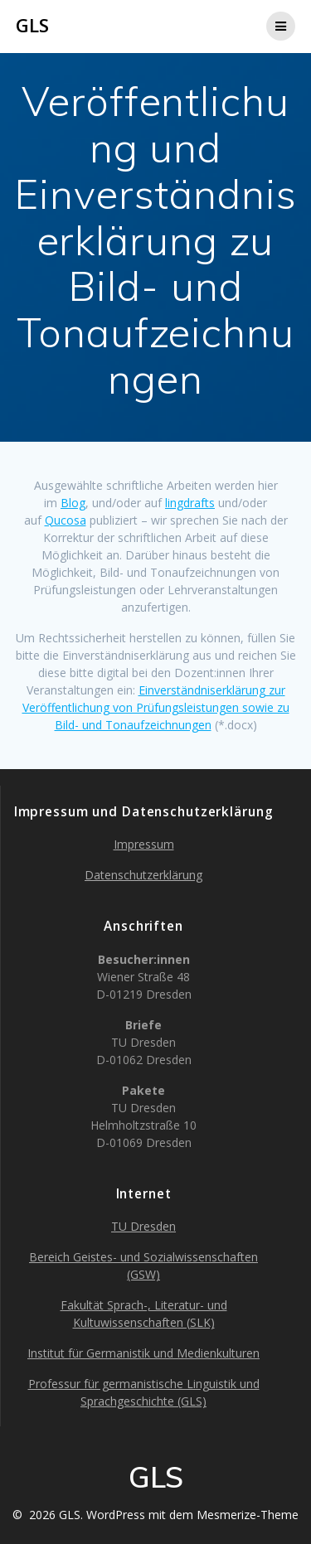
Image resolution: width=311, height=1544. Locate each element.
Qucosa (65, 520)
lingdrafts (190, 503)
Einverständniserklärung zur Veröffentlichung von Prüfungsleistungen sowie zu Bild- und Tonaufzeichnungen (155, 707)
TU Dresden (143, 1226)
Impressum (144, 844)
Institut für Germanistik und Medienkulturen (143, 1353)
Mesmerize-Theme (248, 1514)
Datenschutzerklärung (143, 875)
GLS (32, 26)
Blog (73, 503)
